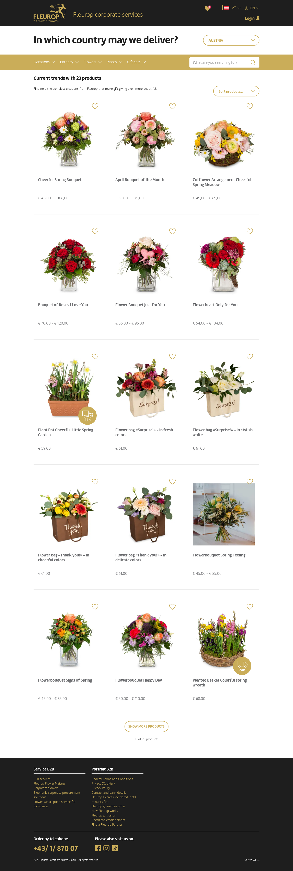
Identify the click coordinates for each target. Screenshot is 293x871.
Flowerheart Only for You (216, 304)
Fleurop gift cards (104, 815)
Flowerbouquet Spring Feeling (220, 554)
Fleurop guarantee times (109, 806)
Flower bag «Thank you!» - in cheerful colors (64, 557)
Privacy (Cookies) (103, 783)
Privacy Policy (101, 788)
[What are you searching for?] (224, 62)
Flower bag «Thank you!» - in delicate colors (141, 557)
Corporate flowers (46, 788)
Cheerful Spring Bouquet (60, 179)
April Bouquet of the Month (140, 179)
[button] (44, 62)
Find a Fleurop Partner (107, 824)
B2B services (42, 779)
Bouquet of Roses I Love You (64, 304)
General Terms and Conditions (112, 779)
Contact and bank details (109, 793)
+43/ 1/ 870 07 (56, 848)
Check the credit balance (109, 820)
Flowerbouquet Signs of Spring (66, 679)
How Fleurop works (105, 811)
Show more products (146, 726)
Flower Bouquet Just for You (141, 304)
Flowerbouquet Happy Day (139, 679)
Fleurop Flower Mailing (49, 783)
